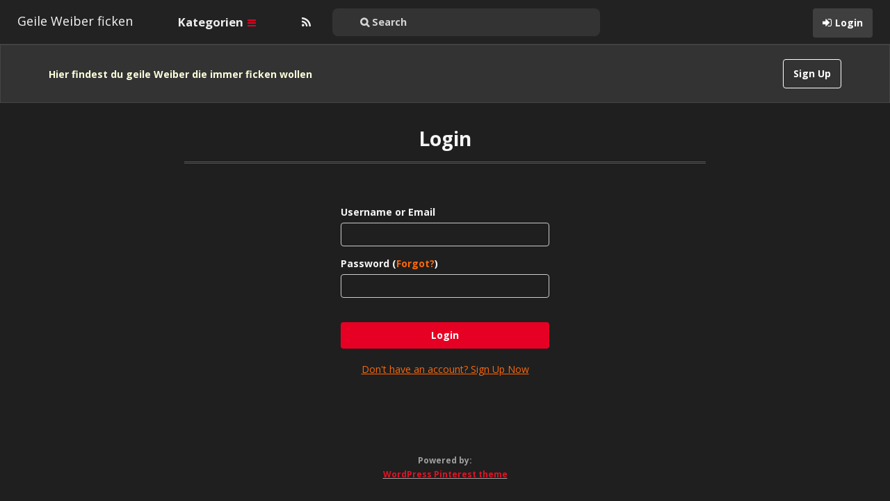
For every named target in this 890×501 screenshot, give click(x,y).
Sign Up (812, 73)
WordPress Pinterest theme (445, 460)
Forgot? (415, 248)
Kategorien (217, 22)
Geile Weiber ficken (75, 21)
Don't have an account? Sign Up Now (445, 354)
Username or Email (388, 197)
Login (849, 22)
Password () (389, 248)
